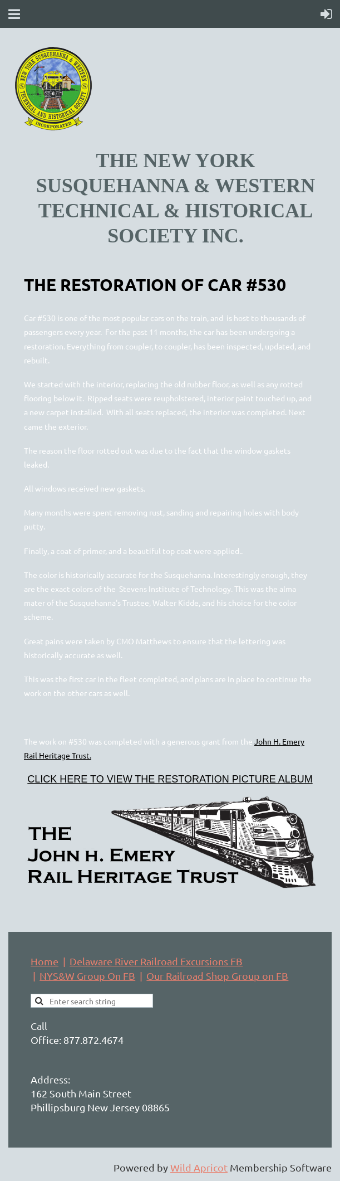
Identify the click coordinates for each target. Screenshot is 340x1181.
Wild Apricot (199, 1167)
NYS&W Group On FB (87, 975)
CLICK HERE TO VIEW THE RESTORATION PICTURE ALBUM (169, 779)
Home (44, 961)
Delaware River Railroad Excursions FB (156, 961)
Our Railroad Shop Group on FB (217, 975)
